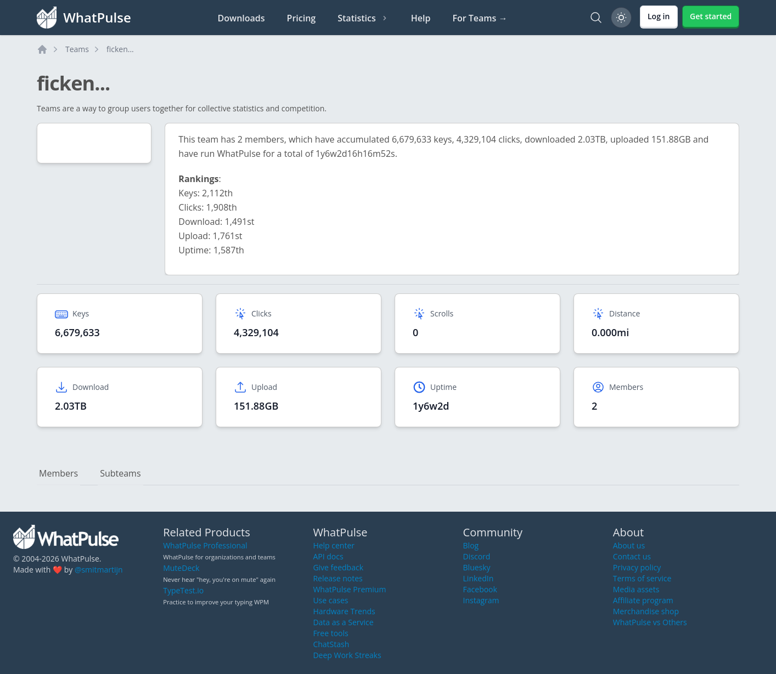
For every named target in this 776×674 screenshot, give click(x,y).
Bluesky (477, 567)
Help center (334, 545)
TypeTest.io (183, 590)
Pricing (301, 18)
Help (421, 18)
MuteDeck (181, 568)
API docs (328, 556)
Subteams (120, 473)
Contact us (632, 556)
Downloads (241, 18)
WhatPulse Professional (205, 545)
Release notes (337, 578)
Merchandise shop (646, 611)
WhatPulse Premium (349, 589)
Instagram (481, 600)
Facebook (480, 589)
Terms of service (642, 578)
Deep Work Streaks (347, 655)
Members (58, 473)
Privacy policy (637, 567)
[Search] (596, 17)
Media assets (636, 589)
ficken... (120, 49)
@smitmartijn (99, 569)
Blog (471, 545)
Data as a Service (343, 622)
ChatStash (331, 644)
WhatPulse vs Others (650, 622)
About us (629, 545)
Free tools (330, 633)
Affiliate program (643, 600)
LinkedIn (478, 578)
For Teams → (479, 18)
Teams (77, 49)
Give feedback (338, 567)
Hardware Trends (344, 611)
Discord (477, 556)
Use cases (330, 600)
